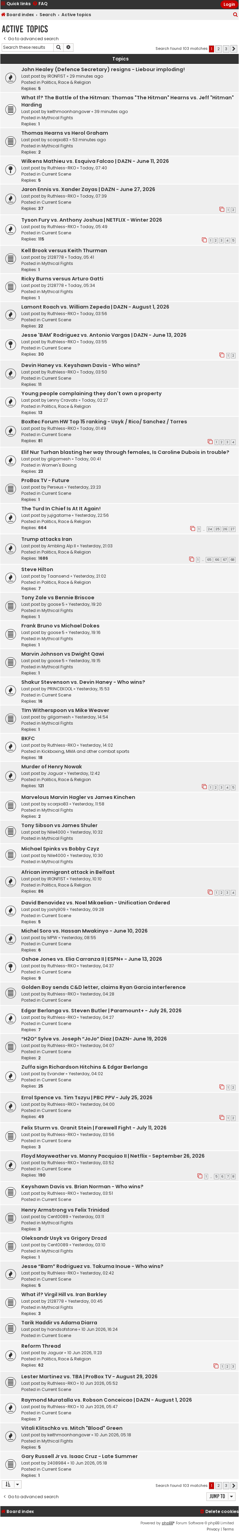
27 (232, 529)
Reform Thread (41, 1346)
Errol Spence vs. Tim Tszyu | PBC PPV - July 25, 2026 (86, 1097)
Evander (56, 1074)
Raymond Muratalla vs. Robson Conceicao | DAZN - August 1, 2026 (106, 1399)
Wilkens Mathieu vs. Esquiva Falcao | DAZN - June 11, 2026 (95, 161)
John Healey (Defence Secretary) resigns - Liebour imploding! (103, 69)
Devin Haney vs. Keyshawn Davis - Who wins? (80, 365)
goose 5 (56, 604)
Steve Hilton (37, 569)
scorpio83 (57, 140)
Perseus (55, 487)
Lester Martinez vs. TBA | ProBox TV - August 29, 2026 (89, 1376)
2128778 (55, 257)
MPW (52, 937)
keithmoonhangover (68, 111)
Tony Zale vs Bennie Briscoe (57, 597)
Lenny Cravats (62, 400)
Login (229, 4)
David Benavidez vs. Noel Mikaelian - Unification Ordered (95, 902)
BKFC (28, 738)
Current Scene (56, 174)
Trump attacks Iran (46, 539)
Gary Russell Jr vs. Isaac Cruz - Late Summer (79, 1456)
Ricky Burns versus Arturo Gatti (62, 278)
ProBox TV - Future (45, 480)
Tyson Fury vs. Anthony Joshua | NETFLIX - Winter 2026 (91, 219)
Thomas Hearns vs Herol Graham (64, 133)
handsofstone (62, 1329)
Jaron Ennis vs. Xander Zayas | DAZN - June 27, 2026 (88, 189)
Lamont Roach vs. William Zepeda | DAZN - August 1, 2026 (95, 306)
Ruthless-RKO (61, 168)
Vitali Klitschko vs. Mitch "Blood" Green (72, 1428)
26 (225, 529)
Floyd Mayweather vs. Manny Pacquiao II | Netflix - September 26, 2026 (113, 1156)
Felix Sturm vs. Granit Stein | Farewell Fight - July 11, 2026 (94, 1127)
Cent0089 (57, 1217)
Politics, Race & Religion (66, 82)
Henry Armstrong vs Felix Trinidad (65, 1209)
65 (209, 560)
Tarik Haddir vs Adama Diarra (59, 1322)
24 (210, 529)
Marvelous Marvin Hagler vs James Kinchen (78, 797)
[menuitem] (235, 15)
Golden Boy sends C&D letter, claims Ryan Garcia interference (103, 987)
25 (217, 529)
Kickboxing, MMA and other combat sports (85, 751)
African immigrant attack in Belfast (68, 872)
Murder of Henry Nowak (51, 766)
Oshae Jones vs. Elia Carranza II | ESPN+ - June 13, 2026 (91, 959)
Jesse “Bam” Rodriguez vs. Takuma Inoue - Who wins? (92, 1266)
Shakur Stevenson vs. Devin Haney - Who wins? (83, 682)
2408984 (56, 1463)
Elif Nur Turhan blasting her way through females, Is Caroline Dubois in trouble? (125, 452)
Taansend (58, 576)
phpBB (167, 1523)
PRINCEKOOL (59, 689)
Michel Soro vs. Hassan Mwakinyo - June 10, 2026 (84, 930)
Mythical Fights (57, 118)
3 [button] (226, 49)
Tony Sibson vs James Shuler (59, 825)
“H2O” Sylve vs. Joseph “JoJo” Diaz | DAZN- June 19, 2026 (94, 1038)
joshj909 (56, 909)
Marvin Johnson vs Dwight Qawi (62, 653)
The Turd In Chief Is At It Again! (61, 508)
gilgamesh (59, 459)
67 (225, 560)
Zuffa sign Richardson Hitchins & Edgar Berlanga (84, 1067)
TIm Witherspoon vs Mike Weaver (65, 710)
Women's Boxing (59, 465)
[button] (233, 49)
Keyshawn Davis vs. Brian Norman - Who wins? (82, 1186)
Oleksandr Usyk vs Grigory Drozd (64, 1238)
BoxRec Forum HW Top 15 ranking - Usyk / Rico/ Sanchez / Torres (104, 421)
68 (232, 560)
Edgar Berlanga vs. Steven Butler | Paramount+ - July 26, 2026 (101, 1010)
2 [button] (218, 49)
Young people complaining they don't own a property (91, 393)
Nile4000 (56, 832)
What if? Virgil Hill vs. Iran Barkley (64, 1294)
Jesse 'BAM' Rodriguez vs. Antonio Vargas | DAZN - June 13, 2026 (103, 335)
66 (217, 560)
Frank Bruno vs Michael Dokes (60, 625)
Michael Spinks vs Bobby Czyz (60, 848)
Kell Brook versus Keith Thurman (64, 250)
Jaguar (55, 773)
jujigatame (59, 515)
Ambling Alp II (61, 546)
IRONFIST (56, 76)
